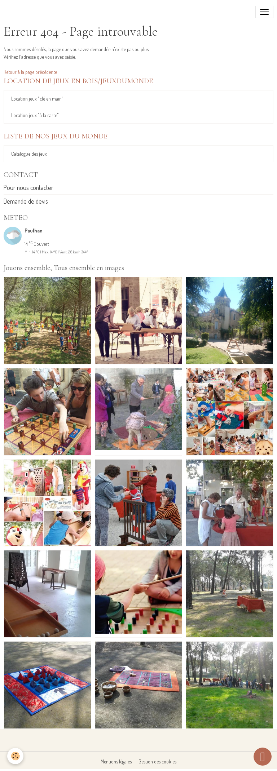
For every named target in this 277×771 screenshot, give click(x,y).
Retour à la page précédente (30, 72)
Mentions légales (116, 761)
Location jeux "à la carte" (35, 115)
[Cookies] (15, 756)
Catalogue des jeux (29, 154)
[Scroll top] (263, 757)
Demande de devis (26, 201)
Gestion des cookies (157, 761)
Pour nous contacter (28, 187)
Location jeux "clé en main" (37, 99)
